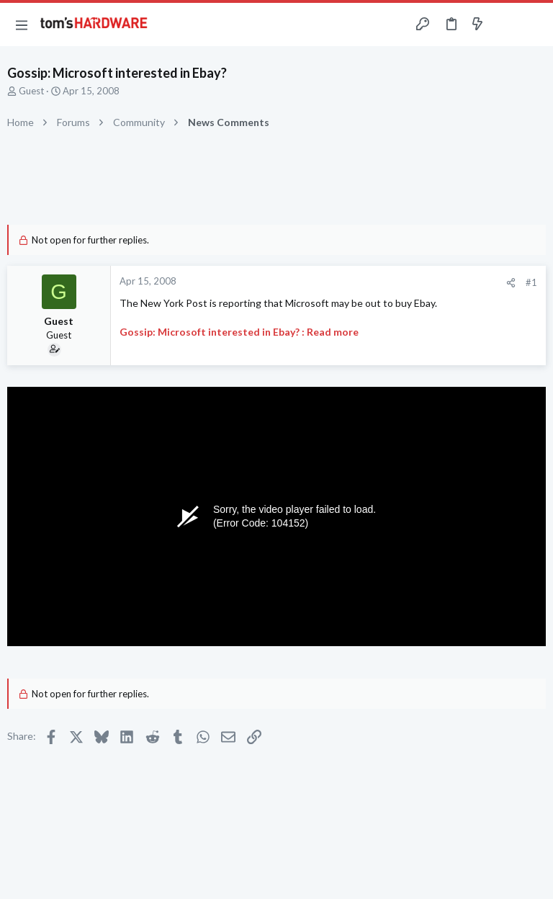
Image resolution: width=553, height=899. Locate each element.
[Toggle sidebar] (505, 24)
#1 (531, 282)
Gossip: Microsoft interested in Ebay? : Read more (239, 332)
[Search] (533, 24)
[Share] (511, 283)
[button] (21, 24)
